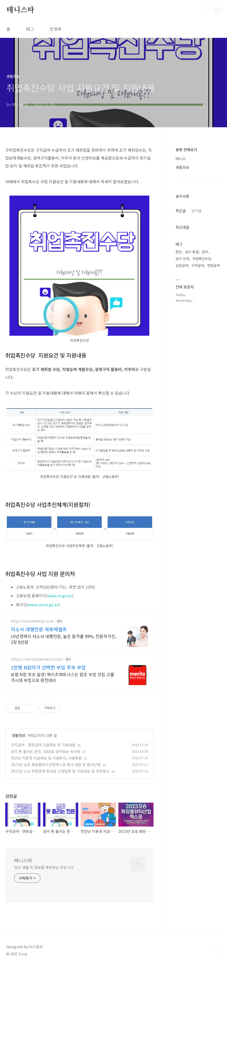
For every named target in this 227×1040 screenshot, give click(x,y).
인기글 (196, 210)
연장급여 (213, 265)
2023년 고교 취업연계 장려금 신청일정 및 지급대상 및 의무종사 (60, 771)
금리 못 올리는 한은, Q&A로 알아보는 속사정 (45, 751)
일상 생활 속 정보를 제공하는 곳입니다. (44, 867)
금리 (205, 251)
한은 (179, 251)
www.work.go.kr (43, 604)
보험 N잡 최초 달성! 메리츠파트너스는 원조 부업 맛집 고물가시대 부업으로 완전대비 (62, 677)
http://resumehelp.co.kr (32, 621)
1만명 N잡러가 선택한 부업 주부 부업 (48, 667)
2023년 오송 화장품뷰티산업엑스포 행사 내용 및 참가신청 (56, 764)
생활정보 (18, 735)
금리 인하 (182, 258)
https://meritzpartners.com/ (37, 659)
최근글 (181, 210)
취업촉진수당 (201, 258)
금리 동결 (192, 251)
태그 (30, 29)
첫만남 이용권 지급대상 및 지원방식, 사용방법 (46, 758)
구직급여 (197, 265)
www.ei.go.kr (59, 595)
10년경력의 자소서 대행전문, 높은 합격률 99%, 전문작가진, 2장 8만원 (63, 639)
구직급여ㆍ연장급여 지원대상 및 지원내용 (43, 744)
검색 (204, 10)
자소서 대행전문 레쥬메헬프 (39, 629)
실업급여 (182, 265)
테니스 (181, 158)
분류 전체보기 (186, 149)
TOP (216, 949)
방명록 (55, 29)
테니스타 (20, 10)
